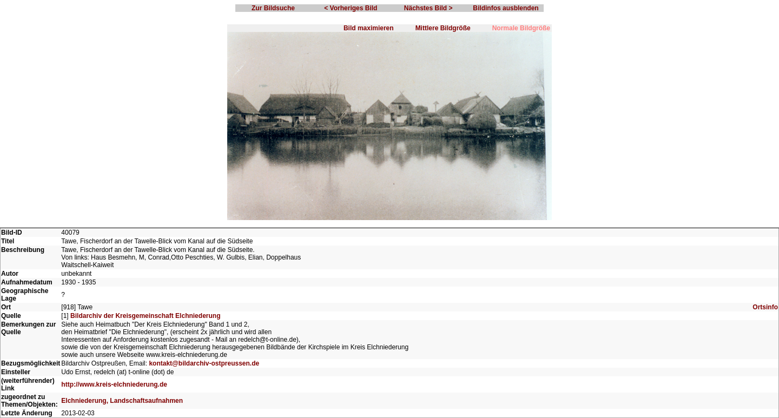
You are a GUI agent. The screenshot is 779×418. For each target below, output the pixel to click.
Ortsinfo (765, 307)
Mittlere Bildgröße (443, 28)
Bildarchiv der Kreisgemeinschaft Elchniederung (145, 316)
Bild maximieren (369, 28)
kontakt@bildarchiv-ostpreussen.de (204, 363)
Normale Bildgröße (521, 28)
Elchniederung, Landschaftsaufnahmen (122, 400)
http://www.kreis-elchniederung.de (114, 384)
